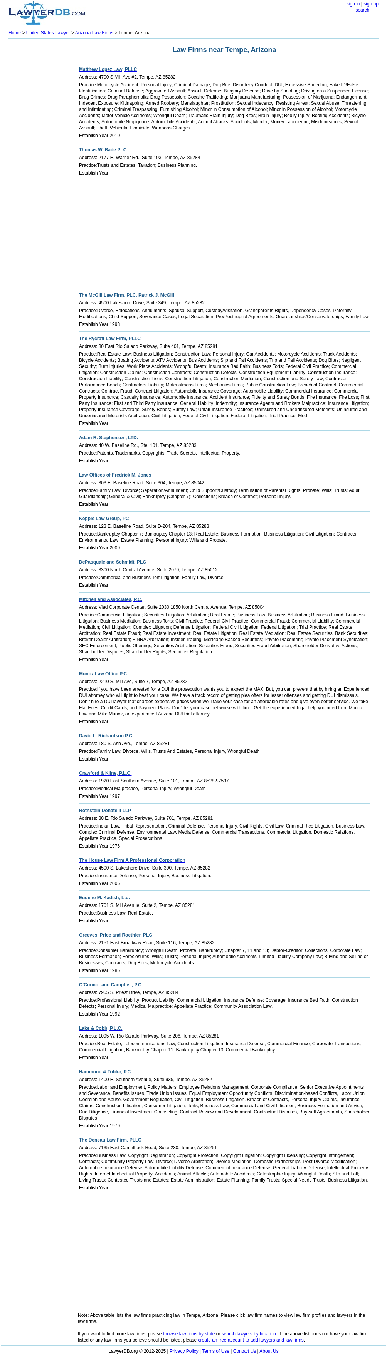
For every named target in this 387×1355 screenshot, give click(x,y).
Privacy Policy (184, 1351)
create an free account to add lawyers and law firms (251, 1340)
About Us (268, 1351)
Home (14, 32)
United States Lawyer (48, 32)
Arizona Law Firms (95, 32)
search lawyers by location (249, 1334)
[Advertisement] (39, 156)
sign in (353, 4)
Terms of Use (215, 1351)
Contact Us (244, 1351)
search (362, 10)
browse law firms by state (189, 1334)
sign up (371, 4)
